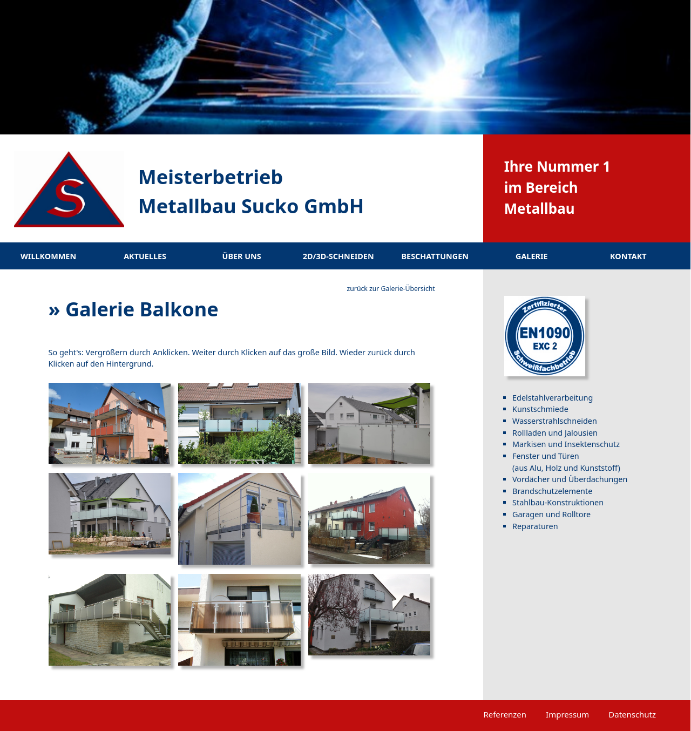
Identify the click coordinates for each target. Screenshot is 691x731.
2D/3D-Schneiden (338, 256)
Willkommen (48, 256)
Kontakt (628, 256)
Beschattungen (435, 256)
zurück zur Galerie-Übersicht (391, 288)
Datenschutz (632, 714)
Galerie (532, 256)
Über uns (241, 256)
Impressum (567, 714)
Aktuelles (145, 256)
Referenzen (504, 714)
